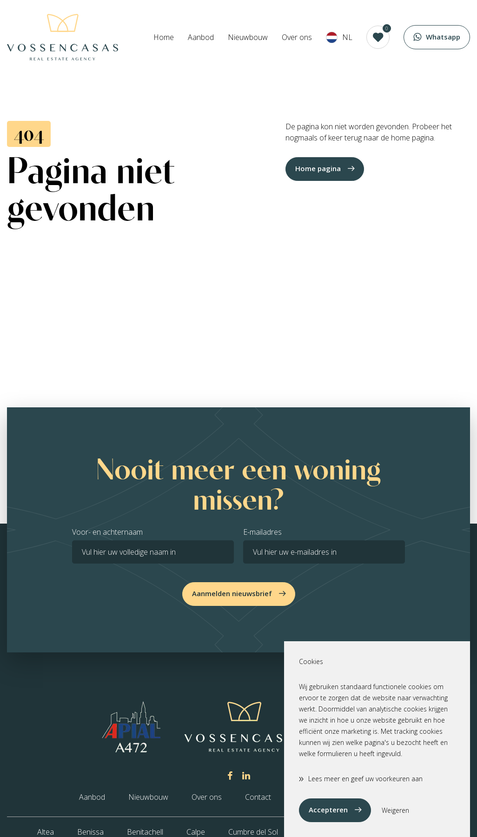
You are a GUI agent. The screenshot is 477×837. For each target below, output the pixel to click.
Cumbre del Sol (253, 832)
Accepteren (328, 809)
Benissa (90, 832)
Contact (258, 797)
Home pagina (318, 168)
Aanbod (201, 37)
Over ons (297, 37)
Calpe (195, 832)
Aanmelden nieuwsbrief (232, 593)
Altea (45, 832)
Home (163, 37)
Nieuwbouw (248, 37)
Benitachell (145, 832)
